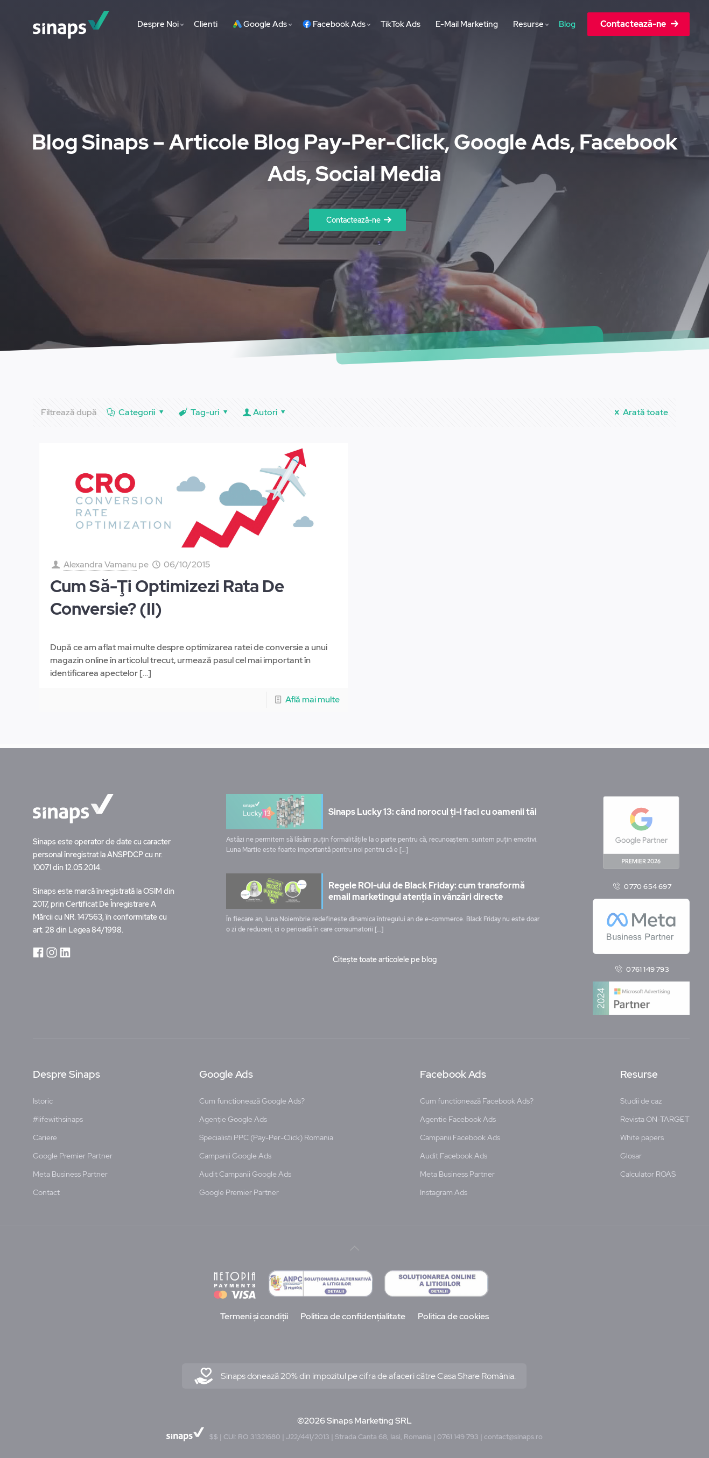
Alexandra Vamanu (100, 564)
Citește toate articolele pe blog (385, 956)
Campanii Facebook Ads (460, 1134)
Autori (265, 412)
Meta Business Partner (70, 1170)
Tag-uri (204, 412)
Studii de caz (641, 1097)
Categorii (136, 412)
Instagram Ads (443, 1188)
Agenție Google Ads (233, 1115)
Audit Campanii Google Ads (245, 1170)
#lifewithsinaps (58, 1115)
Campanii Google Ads (235, 1152)
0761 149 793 (647, 965)
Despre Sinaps (66, 1070)
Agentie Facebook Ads (458, 1115)
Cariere (45, 1134)
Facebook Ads (453, 1070)
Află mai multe (312, 699)
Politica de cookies (453, 1312)
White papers (642, 1134)
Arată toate (639, 412)
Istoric (43, 1097)
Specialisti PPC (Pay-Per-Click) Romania (266, 1134)
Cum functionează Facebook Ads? (476, 1097)
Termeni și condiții (254, 1312)
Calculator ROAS (648, 1170)
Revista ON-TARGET (655, 1115)
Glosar (631, 1152)
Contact (46, 1188)
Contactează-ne (353, 220)
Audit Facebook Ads (453, 1152)
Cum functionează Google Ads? (252, 1097)
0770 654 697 (647, 882)
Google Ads (226, 1070)
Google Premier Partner (73, 1152)
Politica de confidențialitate (352, 1312)
